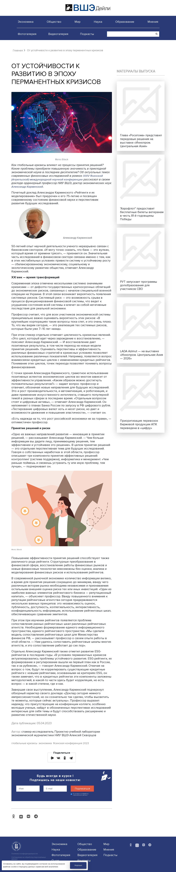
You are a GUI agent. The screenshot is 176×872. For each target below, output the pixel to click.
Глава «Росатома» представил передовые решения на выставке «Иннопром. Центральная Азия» (141, 140)
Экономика (25, 22)
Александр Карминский (27, 186)
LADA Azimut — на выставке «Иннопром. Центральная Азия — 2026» (141, 354)
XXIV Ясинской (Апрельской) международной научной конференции (57, 177)
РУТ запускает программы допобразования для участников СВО (138, 285)
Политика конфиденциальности (24, 854)
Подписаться (82, 788)
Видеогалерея (58, 34)
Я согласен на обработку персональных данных (81, 794)
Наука (98, 22)
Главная (18, 50)
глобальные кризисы (24, 743)
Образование (124, 22)
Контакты (84, 860)
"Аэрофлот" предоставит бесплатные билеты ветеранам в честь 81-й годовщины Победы (141, 214)
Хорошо (78, 865)
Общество (54, 22)
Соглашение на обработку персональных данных (28, 858)
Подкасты (87, 34)
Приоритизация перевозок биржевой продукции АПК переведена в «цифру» (139, 424)
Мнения (153, 22)
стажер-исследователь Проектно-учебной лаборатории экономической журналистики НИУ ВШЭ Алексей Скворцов (55, 733)
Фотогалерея (27, 34)
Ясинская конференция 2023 (71, 743)
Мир (77, 22)
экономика (45, 743)
